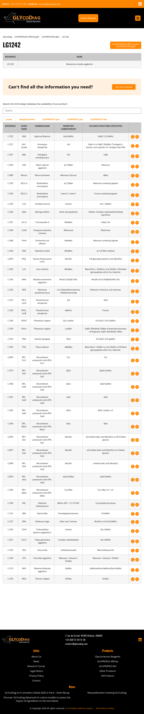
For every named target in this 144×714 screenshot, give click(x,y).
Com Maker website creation (79, 708)
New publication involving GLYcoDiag (107, 692)
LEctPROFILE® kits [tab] (98, 119)
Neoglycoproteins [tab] (27, 119)
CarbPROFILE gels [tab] (75, 119)
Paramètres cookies (105, 708)
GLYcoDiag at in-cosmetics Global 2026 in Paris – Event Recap (37, 692)
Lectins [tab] (9, 119)
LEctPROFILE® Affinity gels (125, 44)
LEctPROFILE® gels (125, 46)
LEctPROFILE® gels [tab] (51, 119)
